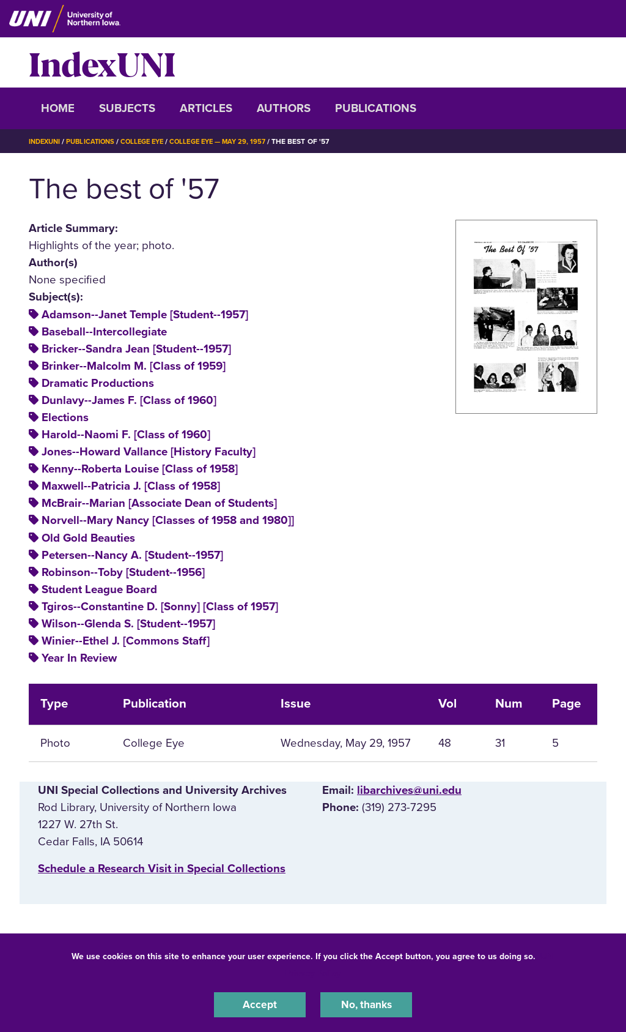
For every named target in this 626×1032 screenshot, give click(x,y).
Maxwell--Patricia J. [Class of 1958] (131, 486)
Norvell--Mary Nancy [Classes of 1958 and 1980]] (168, 520)
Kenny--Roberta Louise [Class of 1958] (140, 469)
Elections (65, 417)
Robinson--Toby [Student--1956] (123, 572)
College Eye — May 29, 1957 (231, 141)
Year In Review (79, 658)
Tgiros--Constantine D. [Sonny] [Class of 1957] (160, 606)
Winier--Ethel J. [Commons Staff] (126, 641)
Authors (284, 108)
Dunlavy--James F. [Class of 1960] (129, 400)
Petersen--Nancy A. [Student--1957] (132, 555)
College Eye (150, 141)
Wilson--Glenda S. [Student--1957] (128, 623)
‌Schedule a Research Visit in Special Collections (161, 868)
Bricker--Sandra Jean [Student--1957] (136, 349)
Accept (260, 1004)
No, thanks (366, 1004)
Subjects (127, 108)
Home (58, 108)
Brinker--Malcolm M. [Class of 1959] (134, 366)
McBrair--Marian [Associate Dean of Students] (159, 503)
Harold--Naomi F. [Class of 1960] (126, 434)
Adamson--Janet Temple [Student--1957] (145, 314)
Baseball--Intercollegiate (104, 331)
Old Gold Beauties (88, 538)
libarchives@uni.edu (409, 790)
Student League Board (99, 589)
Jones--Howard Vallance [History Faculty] (149, 451)
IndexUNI (102, 62)
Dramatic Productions (98, 383)
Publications (375, 108)
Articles (206, 108)
